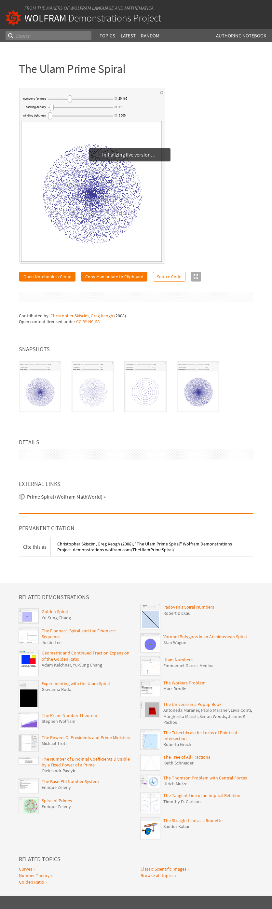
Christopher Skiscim (69, 303)
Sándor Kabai (176, 800)
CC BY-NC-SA (88, 309)
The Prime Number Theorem (69, 689)
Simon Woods (212, 690)
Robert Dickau (177, 586)
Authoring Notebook (241, 36)
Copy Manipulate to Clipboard (114, 277)
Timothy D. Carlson (182, 775)
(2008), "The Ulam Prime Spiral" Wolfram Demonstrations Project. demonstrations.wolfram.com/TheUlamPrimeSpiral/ (144, 520)
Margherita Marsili (180, 690)
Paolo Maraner (215, 684)
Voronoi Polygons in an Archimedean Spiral (205, 610)
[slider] (80, 99)
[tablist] (136, 374)
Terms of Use (156, 894)
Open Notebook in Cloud (47, 277)
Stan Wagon (174, 616)
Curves (25, 843)
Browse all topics (157, 849)
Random (150, 36)
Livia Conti (241, 684)
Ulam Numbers (178, 633)
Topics (107, 36)
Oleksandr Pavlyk (58, 744)
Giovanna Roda (56, 663)
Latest (128, 36)
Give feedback (210, 894)
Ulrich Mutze (175, 757)
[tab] (40, 374)
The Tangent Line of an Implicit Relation (201, 769)
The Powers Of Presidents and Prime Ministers (86, 711)
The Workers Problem (184, 656)
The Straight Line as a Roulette (193, 794)
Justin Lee (51, 616)
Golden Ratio (31, 855)
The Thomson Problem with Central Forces (205, 751)
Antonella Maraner (181, 684)
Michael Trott (54, 717)
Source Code (169, 277)
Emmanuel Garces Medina (188, 639)
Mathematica (139, 8)
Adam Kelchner (56, 638)
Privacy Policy (182, 894)
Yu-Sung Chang (56, 591)
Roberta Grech (177, 718)
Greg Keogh (102, 303)
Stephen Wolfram (58, 695)
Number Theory (34, 849)
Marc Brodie (174, 662)
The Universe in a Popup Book (192, 678)
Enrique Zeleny (56, 761)
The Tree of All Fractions (186, 731)
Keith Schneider (178, 736)
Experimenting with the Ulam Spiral (76, 657)
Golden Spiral (55, 585)
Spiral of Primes (57, 774)
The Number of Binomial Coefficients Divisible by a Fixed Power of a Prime (86, 735)
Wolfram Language (92, 8)
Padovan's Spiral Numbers (188, 581)
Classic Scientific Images (163, 843)
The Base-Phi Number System (70, 755)
